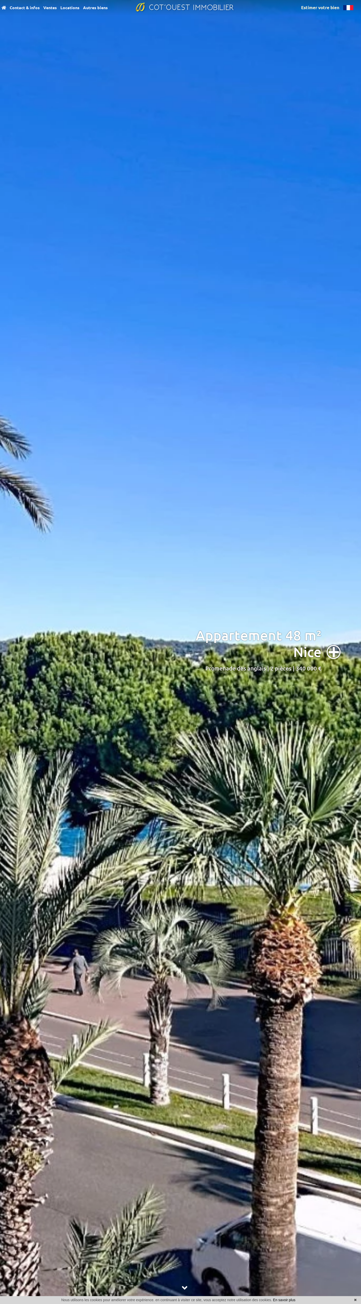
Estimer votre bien (320, 7)
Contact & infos (25, 7)
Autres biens (95, 7)
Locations (69, 7)
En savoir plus (284, 1300)
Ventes (50, 7)
